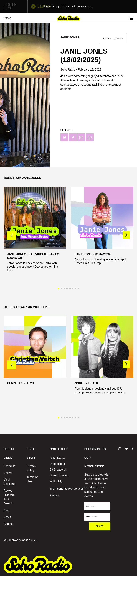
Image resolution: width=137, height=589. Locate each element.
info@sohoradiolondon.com (67, 488)
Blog (6, 510)
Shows (8, 472)
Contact (8, 523)
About (7, 517)
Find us (54, 495)
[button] (126, 235)
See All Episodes (113, 38)
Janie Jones (69, 37)
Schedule (10, 466)
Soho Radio (68, 69)
